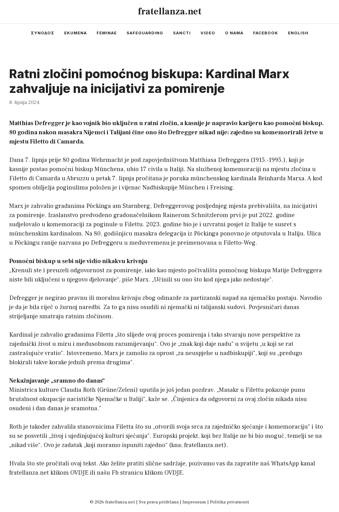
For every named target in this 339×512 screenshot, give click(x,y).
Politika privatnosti (229, 502)
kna (176, 445)
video (208, 32)
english (298, 32)
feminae (107, 32)
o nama (234, 32)
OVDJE (79, 473)
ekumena (75, 32)
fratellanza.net (169, 11)
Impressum (194, 502)
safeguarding (145, 32)
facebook (265, 32)
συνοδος (42, 32)
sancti (182, 32)
